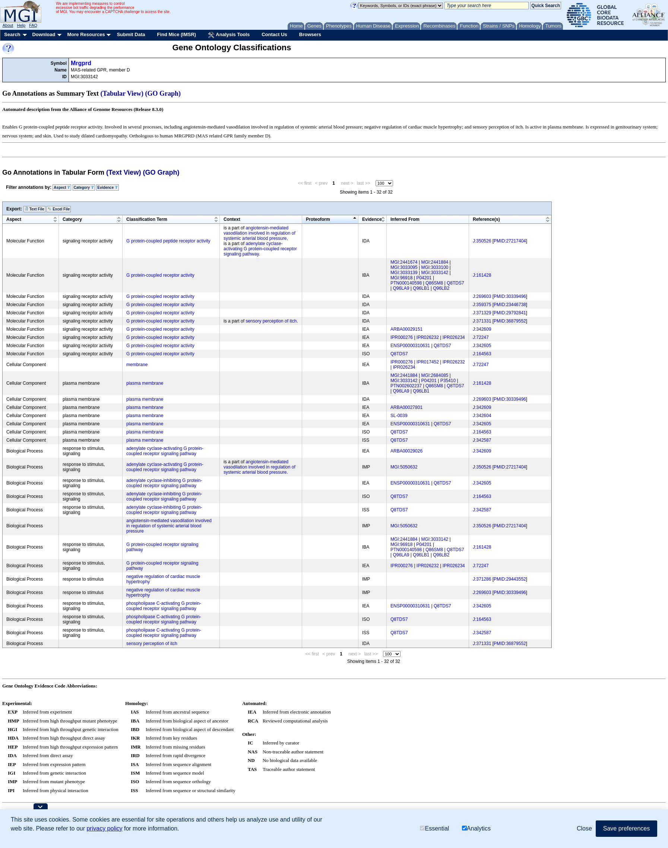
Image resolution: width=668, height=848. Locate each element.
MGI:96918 (401, 277)
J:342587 (482, 440)
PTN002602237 (406, 385)
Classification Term (146, 219)
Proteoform (318, 219)
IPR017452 (428, 362)
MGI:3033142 (435, 272)
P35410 (448, 380)
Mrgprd (81, 63)
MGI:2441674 (404, 262)
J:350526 (482, 241)
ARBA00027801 (406, 407)
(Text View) (123, 172)
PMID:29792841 (510, 312)
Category (84, 187)
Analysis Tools (229, 35)
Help (21, 25)
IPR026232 (428, 337)
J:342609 (482, 329)
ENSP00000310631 (410, 345)
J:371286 (482, 579)
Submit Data (131, 34)
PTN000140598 (406, 283)
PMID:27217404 (510, 241)
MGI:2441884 (435, 262)
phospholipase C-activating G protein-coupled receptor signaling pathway (163, 606)
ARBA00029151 (406, 329)
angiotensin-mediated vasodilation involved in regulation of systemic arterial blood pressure (259, 233)
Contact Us (274, 34)
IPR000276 (401, 337)
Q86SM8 (434, 283)
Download (43, 34)
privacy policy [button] (104, 828)
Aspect (62, 187)
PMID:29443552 (510, 579)
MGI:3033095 (404, 267)
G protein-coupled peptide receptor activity (168, 241)
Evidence (107, 187)
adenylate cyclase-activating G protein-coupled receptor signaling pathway (260, 249)
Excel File (59, 209)
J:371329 (482, 312)
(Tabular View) (122, 93)
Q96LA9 (401, 288)
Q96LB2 (441, 288)
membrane (137, 364)
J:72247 (481, 337)
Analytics (476, 828)
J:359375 (482, 304)
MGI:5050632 (404, 467)
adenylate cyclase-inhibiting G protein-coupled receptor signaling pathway (164, 483)
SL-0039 (398, 415)
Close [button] (584, 828)
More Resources (86, 34)
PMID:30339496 (510, 296)
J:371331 (482, 321)
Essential (434, 828)
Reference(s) (486, 219)
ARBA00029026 (406, 451)
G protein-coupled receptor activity (160, 275)
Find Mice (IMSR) (176, 34)
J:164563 (482, 353)
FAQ (33, 25)
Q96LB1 (421, 288)
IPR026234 (454, 337)
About (8, 25)
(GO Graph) (163, 93)
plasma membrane (144, 383)
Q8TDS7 (455, 283)
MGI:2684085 (435, 375)
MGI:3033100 (435, 267)
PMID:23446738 (510, 304)
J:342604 (482, 415)
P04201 (423, 277)
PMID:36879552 (510, 321)
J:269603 (482, 296)
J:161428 (482, 275)
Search (12, 34)
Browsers (310, 34)
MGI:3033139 (404, 272)
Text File (34, 209)
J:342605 (482, 345)
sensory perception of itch (271, 321)
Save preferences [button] (626, 828)
